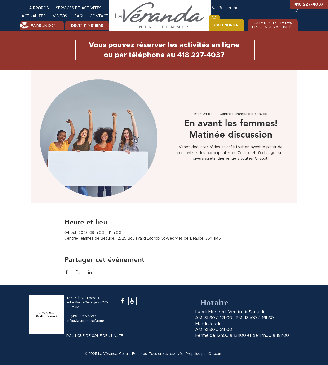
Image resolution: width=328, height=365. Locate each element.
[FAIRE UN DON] (42, 25)
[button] (309, 4)
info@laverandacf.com (85, 321)
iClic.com (215, 354)
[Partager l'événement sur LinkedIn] (90, 272)
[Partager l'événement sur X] (78, 272)
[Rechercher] (253, 7)
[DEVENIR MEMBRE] (87, 25)
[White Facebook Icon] (122, 300)
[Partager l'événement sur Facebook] (66, 272)
